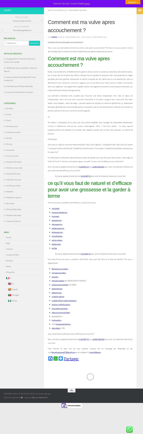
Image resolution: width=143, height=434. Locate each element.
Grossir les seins (12, 168)
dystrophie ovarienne (59, 320)
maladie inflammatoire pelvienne (64, 312)
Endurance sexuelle (13, 144)
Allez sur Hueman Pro (40, 409)
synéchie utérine (58, 308)
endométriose (57, 300)
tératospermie (57, 244)
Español (13, 301)
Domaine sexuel (12, 138)
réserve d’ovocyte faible (61, 324)
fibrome (9, 156)
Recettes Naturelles (57, 22)
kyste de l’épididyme (59, 224)
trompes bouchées (59, 284)
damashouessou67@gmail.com (63, 364)
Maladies (9, 203)
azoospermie (56, 232)
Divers (8, 132)
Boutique (9, 272)
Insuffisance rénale (13, 197)
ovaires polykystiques (60, 296)
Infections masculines (14, 179)
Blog (8, 255)
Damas (54, 49)
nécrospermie (57, 236)
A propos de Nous (12, 266)
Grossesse (10, 162)
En (11, 295)
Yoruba (12, 312)
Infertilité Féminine (13, 185)
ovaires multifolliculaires (61, 316)
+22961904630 (98, 178)
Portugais (13, 307)
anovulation (56, 340)
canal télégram (95, 364)
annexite (55, 288)
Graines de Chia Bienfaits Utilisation (19, 104)
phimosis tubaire (58, 292)
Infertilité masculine (13, 191)
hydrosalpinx (56, 332)
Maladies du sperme (13, 209)
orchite (54, 260)
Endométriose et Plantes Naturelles (19, 98)
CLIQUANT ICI (84, 178)
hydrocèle (55, 228)
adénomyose (56, 304)
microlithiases (57, 248)
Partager (71, 370)
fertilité (9, 150)
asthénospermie (58, 240)
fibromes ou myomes (60, 280)
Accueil (8, 249)
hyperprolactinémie (63, 336)
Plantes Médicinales (13, 221)
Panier (8, 278)
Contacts (9, 261)
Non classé (10, 215)
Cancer (8, 126)
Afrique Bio (10, 284)
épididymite (56, 256)
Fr (8, 289)
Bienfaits (9, 120)
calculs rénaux (57, 252)
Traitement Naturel (78, 22)
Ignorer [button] (87, 4)
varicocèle (55, 220)
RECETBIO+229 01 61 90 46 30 (15, 9)
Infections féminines (13, 173)
